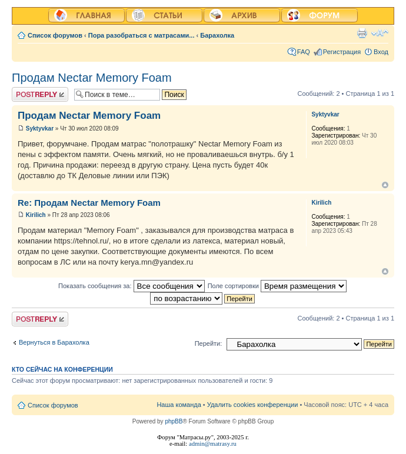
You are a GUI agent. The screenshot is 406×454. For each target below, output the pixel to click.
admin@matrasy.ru (213, 443)
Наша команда (179, 404)
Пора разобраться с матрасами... (141, 35)
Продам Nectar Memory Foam (92, 77)
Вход (381, 51)
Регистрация (342, 51)
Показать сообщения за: (131, 285)
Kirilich (36, 215)
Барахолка (217, 35)
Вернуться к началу (385, 185)
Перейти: (208, 343)
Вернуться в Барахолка (54, 342)
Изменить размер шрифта (379, 33)
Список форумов (55, 35)
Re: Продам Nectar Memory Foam (89, 203)
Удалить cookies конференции (252, 404)
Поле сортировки (277, 285)
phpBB (173, 421)
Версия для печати (361, 33)
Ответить (40, 94)
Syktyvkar (40, 128)
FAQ (303, 51)
